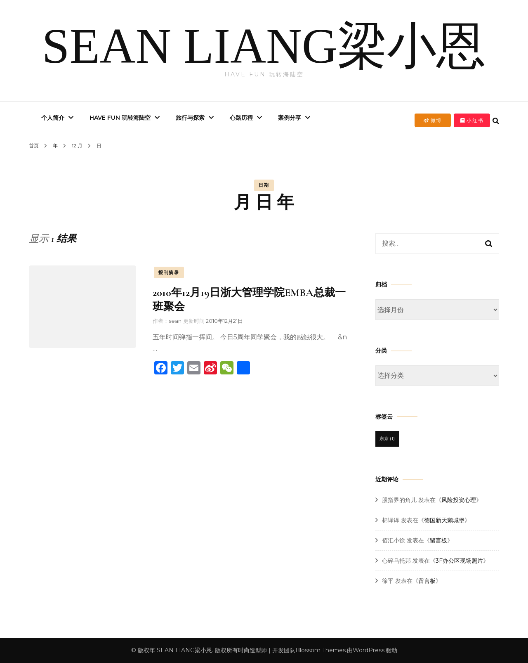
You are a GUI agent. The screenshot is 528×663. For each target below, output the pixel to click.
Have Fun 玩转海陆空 (120, 117)
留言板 (438, 540)
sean (175, 320)
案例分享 (289, 117)
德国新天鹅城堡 (444, 520)
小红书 (472, 120)
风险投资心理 (458, 500)
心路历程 (241, 117)
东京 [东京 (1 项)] (387, 438)
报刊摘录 (168, 272)
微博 (433, 120)
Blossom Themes (320, 650)
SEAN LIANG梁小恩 (264, 46)
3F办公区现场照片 (459, 560)
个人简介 (52, 117)
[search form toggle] (496, 121)
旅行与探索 (190, 117)
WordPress (368, 650)
